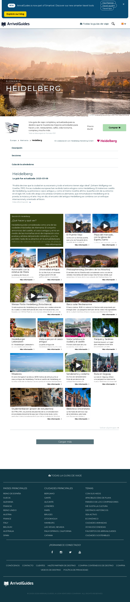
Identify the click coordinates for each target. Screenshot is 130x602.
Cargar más (65, 441)
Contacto (27, 565)
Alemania (24, 140)
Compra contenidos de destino (96, 565)
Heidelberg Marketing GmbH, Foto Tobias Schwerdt (112, 115)
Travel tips (107, 8)
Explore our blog (15, 14)
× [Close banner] (123, 4)
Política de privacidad (76, 570)
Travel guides (108, 5)
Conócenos (13, 565)
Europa (13, 140)
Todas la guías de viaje (94, 23)
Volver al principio (108, 427)
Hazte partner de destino (62, 565)
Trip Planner (108, 3)
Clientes (40, 565)
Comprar (114, 127)
